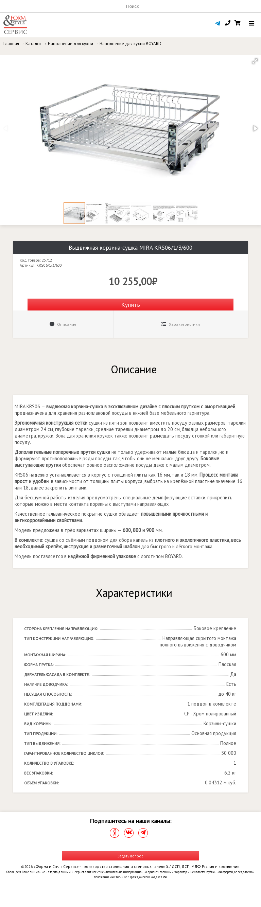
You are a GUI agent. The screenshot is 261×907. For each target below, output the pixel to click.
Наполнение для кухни (70, 44)
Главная (11, 44)
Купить (130, 304)
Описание (63, 324)
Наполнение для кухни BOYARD (130, 44)
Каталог (33, 44)
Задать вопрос (130, 855)
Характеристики (180, 324)
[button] (254, 61)
